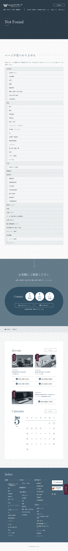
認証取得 (11, 88)
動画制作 (8, 171)
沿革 (10, 80)
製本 (10, 110)
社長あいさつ (12, 73)
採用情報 (39, 9)
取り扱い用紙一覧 (14, 148)
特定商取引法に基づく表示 (13, 227)
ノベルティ (12, 144)
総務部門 (11, 197)
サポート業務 (12, 156)
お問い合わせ (61, 9)
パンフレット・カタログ (16, 125)
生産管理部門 (12, 201)
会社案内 (29, 9)
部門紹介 (34, 9)
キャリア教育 (12, 239)
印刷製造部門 (12, 182)
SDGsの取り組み (13, 95)
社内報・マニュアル (14, 129)
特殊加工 (11, 118)
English (59, 5)
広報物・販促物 (13, 137)
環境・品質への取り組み (16, 91)
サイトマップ (10, 243)
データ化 (11, 159)
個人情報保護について (12, 224)
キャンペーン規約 (11, 231)
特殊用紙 (11, 114)
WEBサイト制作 (13, 167)
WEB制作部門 (13, 190)
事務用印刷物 (12, 141)
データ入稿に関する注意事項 (14, 216)
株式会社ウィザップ (12, 5)
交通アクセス (54, 9)
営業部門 (11, 178)
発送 (10, 152)
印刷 (7, 103)
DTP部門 (11, 186)
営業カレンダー (46, 9)
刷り (10, 107)
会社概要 (11, 76)
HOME (8, 329)
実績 (7, 209)
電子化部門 (12, 194)
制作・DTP (12, 122)
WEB (7, 163)
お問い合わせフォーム (24, 305)
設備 (10, 84)
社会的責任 (12, 99)
